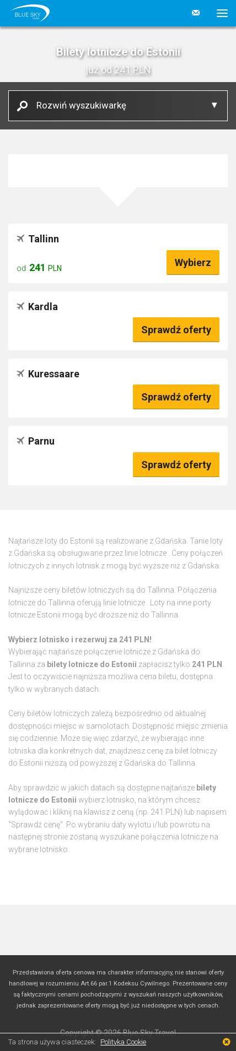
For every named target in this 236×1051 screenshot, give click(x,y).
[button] (218, 13)
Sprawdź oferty (176, 329)
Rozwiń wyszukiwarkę (77, 105)
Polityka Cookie (123, 1042)
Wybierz (193, 262)
